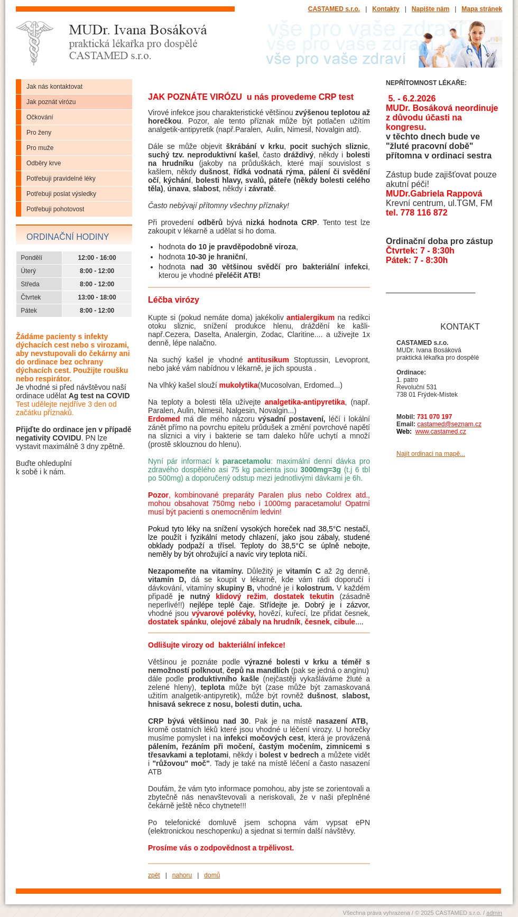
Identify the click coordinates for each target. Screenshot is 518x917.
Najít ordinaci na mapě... (430, 453)
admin (494, 913)
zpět (154, 875)
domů (212, 875)
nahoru (182, 875)
